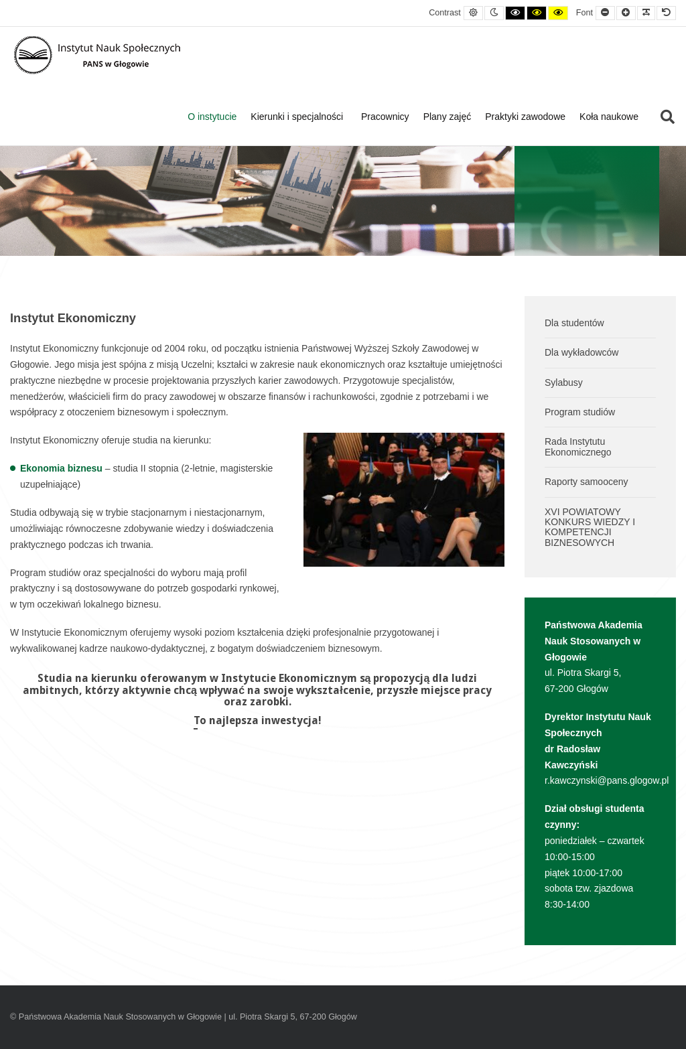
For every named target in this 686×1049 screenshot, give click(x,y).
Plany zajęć (447, 116)
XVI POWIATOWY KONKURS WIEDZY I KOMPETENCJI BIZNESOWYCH (590, 527)
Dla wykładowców (581, 352)
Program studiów (580, 412)
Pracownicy (385, 116)
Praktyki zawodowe (525, 116)
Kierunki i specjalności (299, 116)
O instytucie (212, 116)
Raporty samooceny (586, 481)
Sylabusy (564, 382)
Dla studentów (574, 323)
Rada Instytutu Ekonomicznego (578, 446)
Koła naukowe (608, 116)
